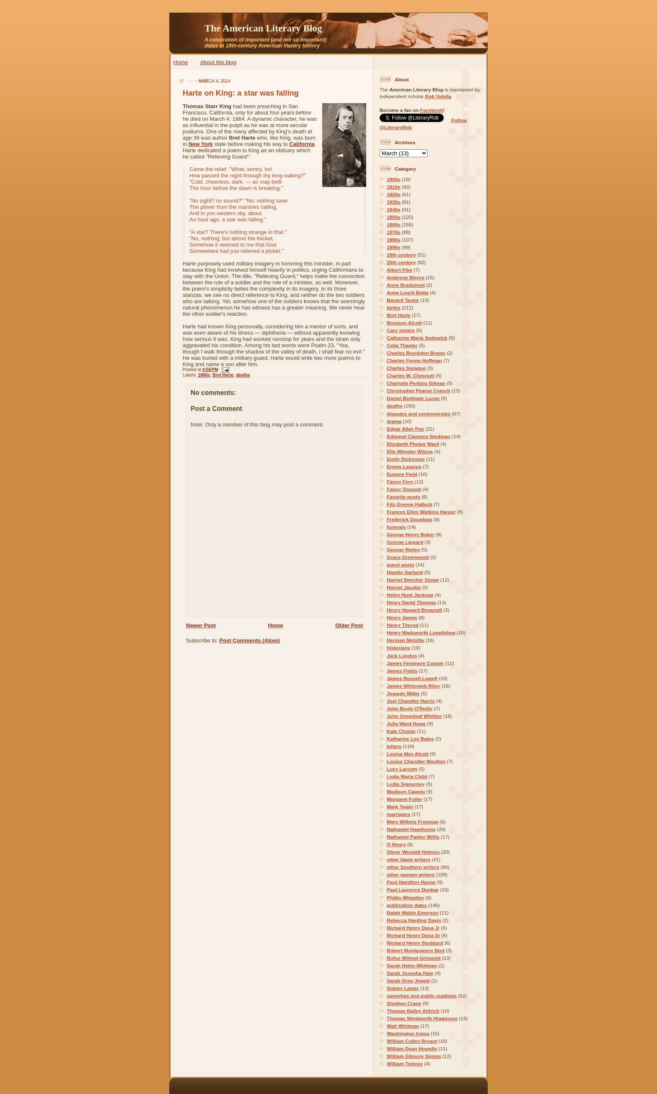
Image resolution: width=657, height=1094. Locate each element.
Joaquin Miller (403, 693)
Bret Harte (222, 375)
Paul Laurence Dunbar (413, 889)
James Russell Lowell (412, 678)
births (393, 307)
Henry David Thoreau (411, 602)
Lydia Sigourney (406, 784)
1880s (394, 239)
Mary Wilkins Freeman (412, 821)
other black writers (408, 859)
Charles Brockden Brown (416, 353)
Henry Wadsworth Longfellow (421, 632)
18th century (401, 254)
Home (180, 62)
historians (398, 647)
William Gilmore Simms (414, 1056)
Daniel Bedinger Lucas (413, 398)
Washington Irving (408, 1033)
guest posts (400, 564)
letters (394, 746)
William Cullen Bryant (412, 1041)
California (302, 144)
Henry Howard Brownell (414, 610)
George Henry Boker (411, 534)
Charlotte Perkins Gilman (416, 383)
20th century (401, 262)
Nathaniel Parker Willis (413, 836)
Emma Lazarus (404, 466)
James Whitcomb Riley (413, 686)
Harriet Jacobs (404, 587)
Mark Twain (400, 806)
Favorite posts (403, 496)
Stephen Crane (404, 1003)
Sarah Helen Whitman (412, 965)
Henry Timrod (403, 625)
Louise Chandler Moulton (416, 761)
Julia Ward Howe (406, 723)
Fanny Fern (400, 481)
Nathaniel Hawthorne (411, 829)
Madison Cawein (406, 791)
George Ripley (403, 549)
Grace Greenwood (408, 557)
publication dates (407, 905)
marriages (398, 814)
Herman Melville (405, 640)
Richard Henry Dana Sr (413, 935)
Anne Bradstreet (406, 285)
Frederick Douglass (409, 519)
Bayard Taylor (403, 300)
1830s (394, 202)
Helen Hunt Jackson (410, 595)
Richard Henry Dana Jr (413, 927)
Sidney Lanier (403, 988)
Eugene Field (402, 474)
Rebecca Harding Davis (414, 920)
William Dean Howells (412, 1048)
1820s (394, 194)
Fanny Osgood (404, 489)
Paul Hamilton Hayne (411, 882)
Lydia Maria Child (407, 776)
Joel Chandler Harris (411, 701)
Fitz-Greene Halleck (409, 504)
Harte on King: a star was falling (241, 93)
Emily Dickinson (405, 459)
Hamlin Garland (405, 572)
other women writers (411, 874)
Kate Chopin (401, 731)
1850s (394, 217)
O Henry (396, 844)
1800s (394, 179)
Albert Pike (399, 270)
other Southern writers (413, 867)
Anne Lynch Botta (408, 292)
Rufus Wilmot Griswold (413, 958)
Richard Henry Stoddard (415, 943)
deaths (243, 375)
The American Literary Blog (263, 28)
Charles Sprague (406, 368)
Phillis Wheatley (405, 897)
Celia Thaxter (402, 345)
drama (394, 421)
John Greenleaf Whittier (414, 716)
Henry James (402, 617)
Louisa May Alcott (408, 753)
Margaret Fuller (404, 799)
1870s (394, 232)
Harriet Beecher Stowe (413, 579)
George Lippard (405, 542)
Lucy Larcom (402, 769)
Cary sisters (401, 330)
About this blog (218, 62)
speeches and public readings (422, 995)
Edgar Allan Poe (405, 428)
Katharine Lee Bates (410, 738)
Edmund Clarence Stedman (418, 436)
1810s (394, 187)
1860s (204, 375)
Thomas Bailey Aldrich (413, 1010)
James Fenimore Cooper (415, 663)
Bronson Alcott (404, 322)
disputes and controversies (418, 413)
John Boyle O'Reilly (409, 708)
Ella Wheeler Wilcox (410, 451)
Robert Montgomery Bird (416, 950)
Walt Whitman (403, 1026)
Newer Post (201, 625)
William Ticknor (405, 1063)
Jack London (402, 655)
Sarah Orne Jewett (408, 980)
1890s (394, 247)
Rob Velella (438, 96)
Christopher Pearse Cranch (418, 390)
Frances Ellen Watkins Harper (421, 512)
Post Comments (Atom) (250, 640)
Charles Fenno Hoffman (414, 360)
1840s (394, 209)
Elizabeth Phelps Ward (413, 444)
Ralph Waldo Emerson (413, 912)
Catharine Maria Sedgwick (417, 337)
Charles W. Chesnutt (411, 375)
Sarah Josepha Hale (410, 973)
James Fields (402, 670)
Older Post (349, 625)
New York (201, 144)
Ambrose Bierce (405, 277)
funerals (396, 527)
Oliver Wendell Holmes (413, 852)
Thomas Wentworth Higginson (422, 1018)
